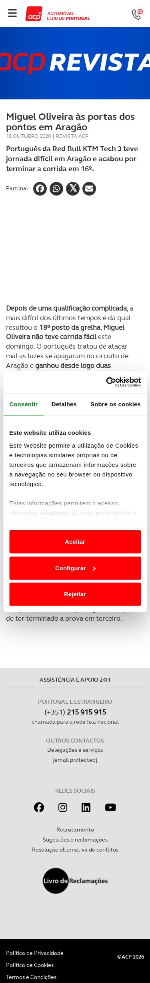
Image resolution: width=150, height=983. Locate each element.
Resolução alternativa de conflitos (75, 849)
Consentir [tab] (23, 404)
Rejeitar (75, 594)
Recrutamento (75, 829)
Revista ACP (72, 136)
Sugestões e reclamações (75, 839)
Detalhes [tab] (64, 404)
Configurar (75, 567)
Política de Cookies (30, 965)
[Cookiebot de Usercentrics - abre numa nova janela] (107, 382)
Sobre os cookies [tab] (115, 404)
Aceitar (75, 541)
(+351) (75, 712)
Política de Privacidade (35, 953)
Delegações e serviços (75, 749)
